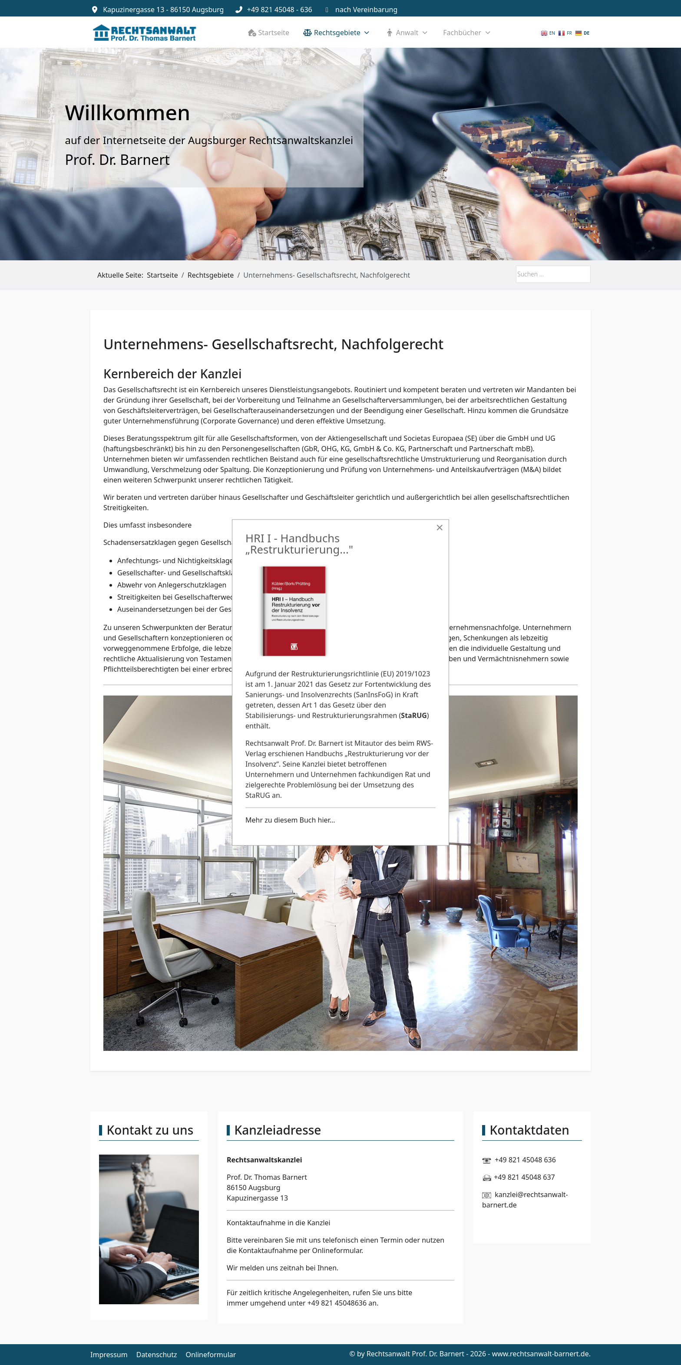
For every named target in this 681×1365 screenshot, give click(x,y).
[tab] (321, 242)
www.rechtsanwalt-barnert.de (540, 1353)
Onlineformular (336, 1250)
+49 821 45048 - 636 (279, 9)
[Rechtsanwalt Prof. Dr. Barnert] (144, 32)
